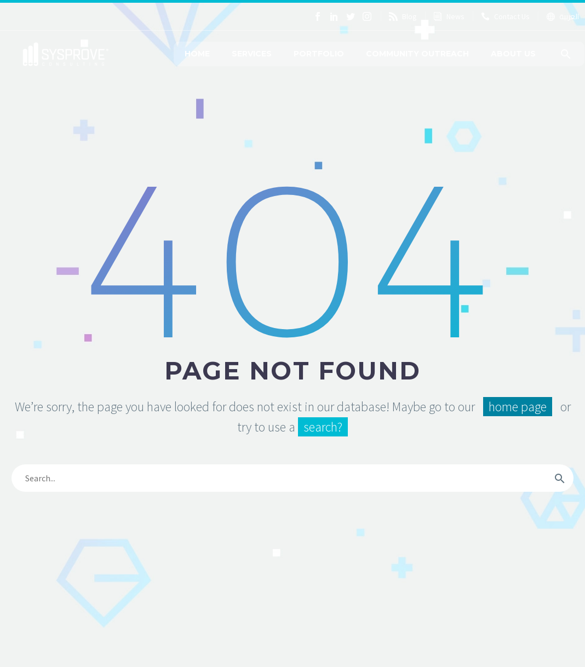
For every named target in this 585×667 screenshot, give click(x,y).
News (455, 16)
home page (518, 406)
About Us (513, 54)
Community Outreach (417, 54)
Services (252, 54)
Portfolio (319, 54)
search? (322, 426)
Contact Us (512, 16)
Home (197, 54)
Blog (409, 16)
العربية (569, 16)
